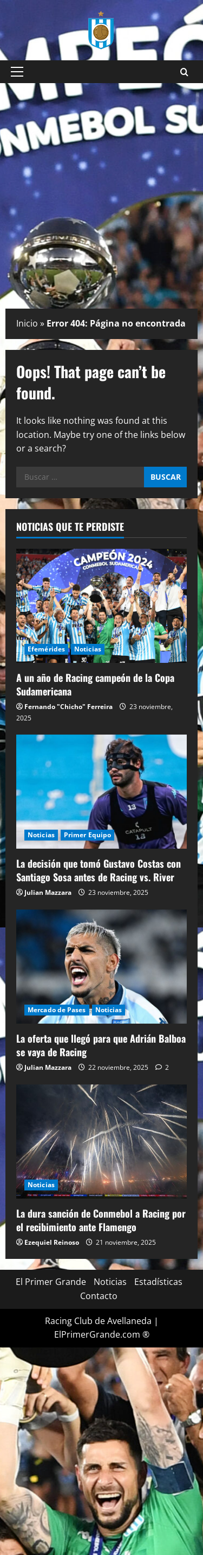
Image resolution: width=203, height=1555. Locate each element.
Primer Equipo (87, 834)
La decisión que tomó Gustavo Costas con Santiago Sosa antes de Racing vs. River (98, 870)
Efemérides (46, 649)
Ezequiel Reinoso (51, 1242)
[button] (17, 71)
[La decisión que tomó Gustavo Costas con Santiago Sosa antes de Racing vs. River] (101, 792)
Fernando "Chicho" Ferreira (68, 706)
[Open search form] (184, 72)
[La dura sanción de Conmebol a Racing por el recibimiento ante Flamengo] (101, 1141)
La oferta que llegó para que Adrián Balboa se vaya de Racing (101, 1045)
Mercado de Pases (57, 1009)
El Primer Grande (51, 1282)
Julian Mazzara (47, 892)
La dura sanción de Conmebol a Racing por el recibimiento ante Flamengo (101, 1220)
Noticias (87, 649)
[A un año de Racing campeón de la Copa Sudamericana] (101, 606)
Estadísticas (158, 1282)
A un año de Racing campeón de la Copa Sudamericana (95, 684)
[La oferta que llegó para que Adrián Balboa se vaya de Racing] (101, 967)
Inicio (27, 323)
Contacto (98, 1296)
